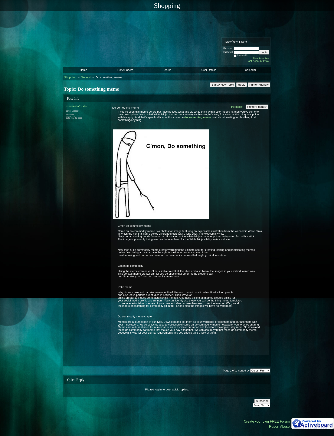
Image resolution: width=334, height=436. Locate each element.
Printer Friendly (259, 84)
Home (83, 70)
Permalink (237, 106)
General (86, 77)
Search (167, 70)
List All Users (125, 70)
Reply (241, 84)
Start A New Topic (223, 84)
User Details (208, 70)
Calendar (250, 70)
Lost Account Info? (258, 61)
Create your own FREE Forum (267, 421)
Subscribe (262, 401)
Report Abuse (279, 426)
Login (264, 52)
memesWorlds (76, 106)
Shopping (70, 77)
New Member (261, 58)
